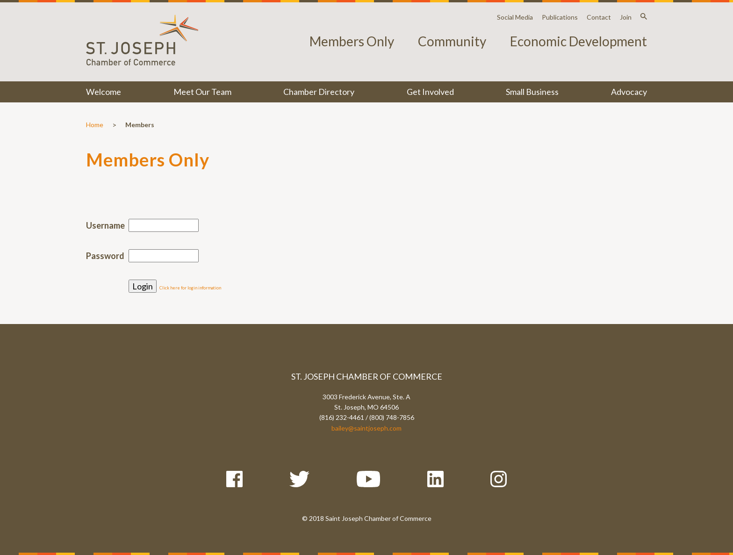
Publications (560, 17)
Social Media (515, 17)
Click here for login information (190, 287)
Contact (599, 17)
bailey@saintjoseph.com (366, 428)
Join (626, 17)
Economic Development (578, 41)
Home (94, 125)
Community (452, 41)
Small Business (532, 91)
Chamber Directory (318, 91)
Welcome (103, 91)
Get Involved (430, 91)
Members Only (351, 41)
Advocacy (629, 91)
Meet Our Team (202, 91)
